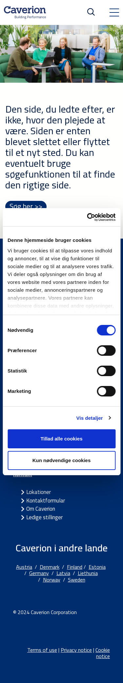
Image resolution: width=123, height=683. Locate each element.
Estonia (97, 567)
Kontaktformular (45, 500)
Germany (39, 573)
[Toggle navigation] (114, 12)
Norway (51, 580)
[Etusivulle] (25, 12)
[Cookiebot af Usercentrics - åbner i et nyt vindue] (87, 217)
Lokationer (38, 492)
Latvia (63, 573)
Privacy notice (76, 650)
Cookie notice (102, 653)
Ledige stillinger (44, 517)
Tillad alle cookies (61, 438)
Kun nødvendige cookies (61, 460)
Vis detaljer (89, 418)
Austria (24, 567)
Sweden (76, 580)
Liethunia (88, 573)
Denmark (49, 567)
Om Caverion (40, 508)
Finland (74, 567)
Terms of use (42, 650)
